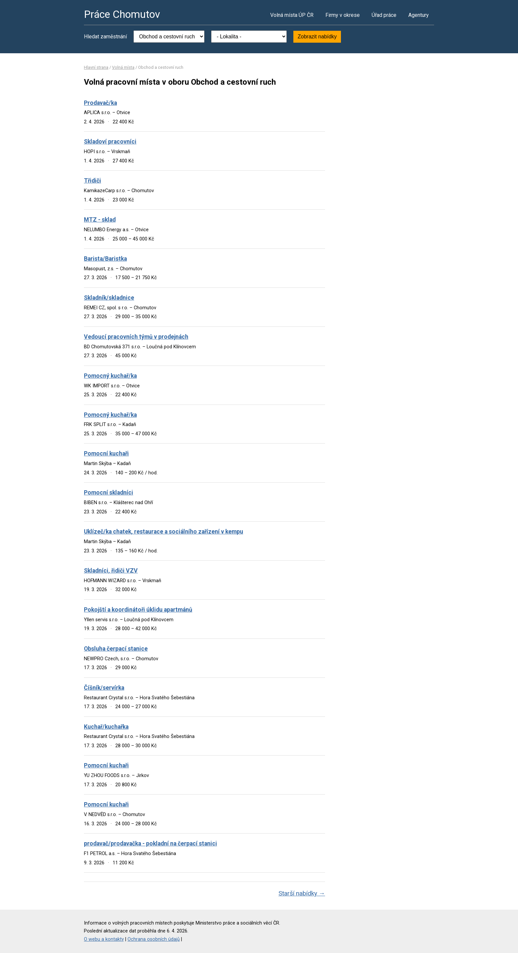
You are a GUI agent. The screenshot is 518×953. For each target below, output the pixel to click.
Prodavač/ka (100, 103)
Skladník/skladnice (109, 297)
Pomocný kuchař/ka (110, 375)
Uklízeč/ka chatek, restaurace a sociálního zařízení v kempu (163, 531)
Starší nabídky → (301, 893)
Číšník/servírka (104, 687)
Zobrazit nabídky (317, 36)
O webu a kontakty (104, 939)
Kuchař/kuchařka (106, 726)
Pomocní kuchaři (106, 453)
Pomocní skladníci (108, 492)
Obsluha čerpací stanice (116, 648)
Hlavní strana (96, 67)
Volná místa (123, 67)
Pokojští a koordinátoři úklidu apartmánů (138, 609)
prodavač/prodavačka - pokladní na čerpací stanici (150, 843)
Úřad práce (384, 15)
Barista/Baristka (105, 258)
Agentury (418, 15)
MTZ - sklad (100, 219)
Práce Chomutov (122, 14)
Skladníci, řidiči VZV (111, 570)
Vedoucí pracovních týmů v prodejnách (136, 336)
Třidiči (92, 180)
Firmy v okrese (342, 15)
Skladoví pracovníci (110, 141)
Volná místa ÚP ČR (292, 15)
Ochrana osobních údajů (154, 939)
